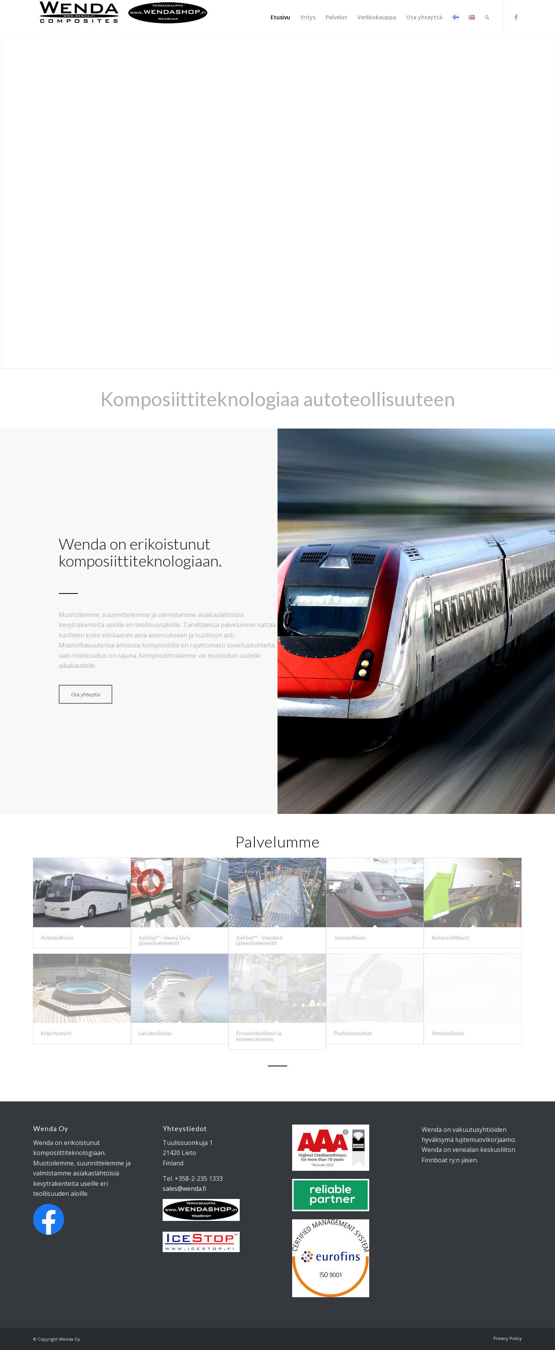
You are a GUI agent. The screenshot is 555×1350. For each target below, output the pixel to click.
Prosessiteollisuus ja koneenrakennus (258, 1036)
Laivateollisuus (155, 1033)
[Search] (487, 17)
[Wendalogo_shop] (123, 17)
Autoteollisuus (57, 938)
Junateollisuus (350, 938)
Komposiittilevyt (450, 938)
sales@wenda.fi (184, 1188)
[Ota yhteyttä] (76, 694)
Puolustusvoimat (353, 1033)
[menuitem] (280, 17)
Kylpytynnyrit (56, 1033)
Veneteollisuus (448, 1033)
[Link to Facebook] (516, 17)
